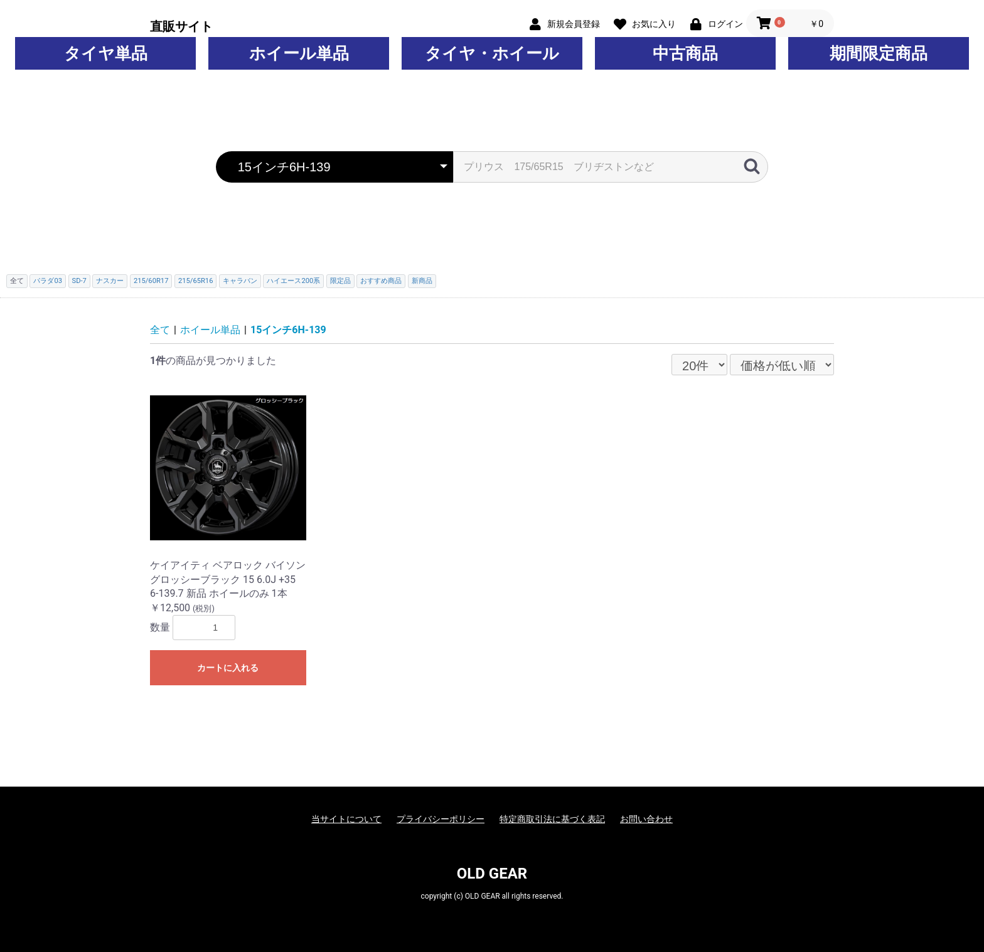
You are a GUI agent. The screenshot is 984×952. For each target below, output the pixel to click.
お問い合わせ (646, 819)
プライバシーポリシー (440, 819)
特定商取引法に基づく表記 (552, 819)
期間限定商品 (879, 53)
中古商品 (685, 53)
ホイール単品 (299, 53)
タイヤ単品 (105, 53)
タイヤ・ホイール (492, 53)
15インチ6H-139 (288, 330)
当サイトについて (346, 819)
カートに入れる (228, 668)
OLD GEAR (492, 873)
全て (160, 330)
